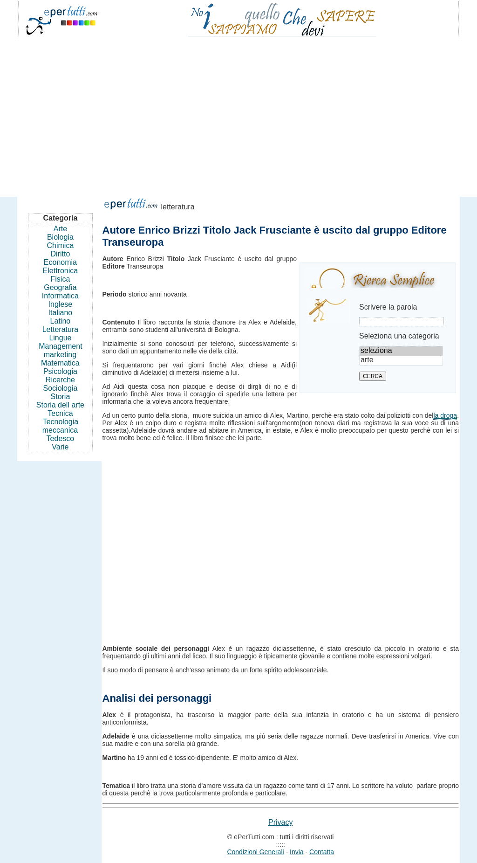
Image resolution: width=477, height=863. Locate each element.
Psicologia (60, 371)
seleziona (401, 351)
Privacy (280, 822)
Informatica (60, 296)
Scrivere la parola (388, 307)
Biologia (60, 237)
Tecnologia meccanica (60, 426)
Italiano (60, 313)
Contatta (321, 852)
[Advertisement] (238, 113)
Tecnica (60, 413)
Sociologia (60, 388)
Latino (60, 321)
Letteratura (60, 329)
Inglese (60, 304)
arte (401, 360)
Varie (60, 447)
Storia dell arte (60, 405)
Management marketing (60, 350)
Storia (60, 396)
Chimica (60, 245)
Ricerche (60, 380)
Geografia (60, 287)
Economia (60, 262)
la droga (445, 415)
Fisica (60, 279)
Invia (297, 852)
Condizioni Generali (255, 852)
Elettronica (60, 271)
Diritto (60, 254)
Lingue (60, 338)
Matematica (60, 363)
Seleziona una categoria (399, 336)
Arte (60, 229)
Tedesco (61, 438)
